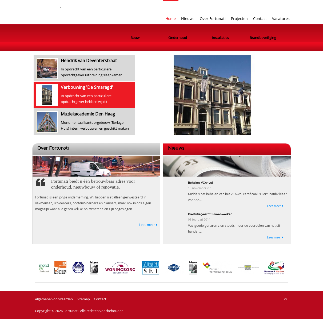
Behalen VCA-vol (200, 183)
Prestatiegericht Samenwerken (210, 214)
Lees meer (147, 224)
